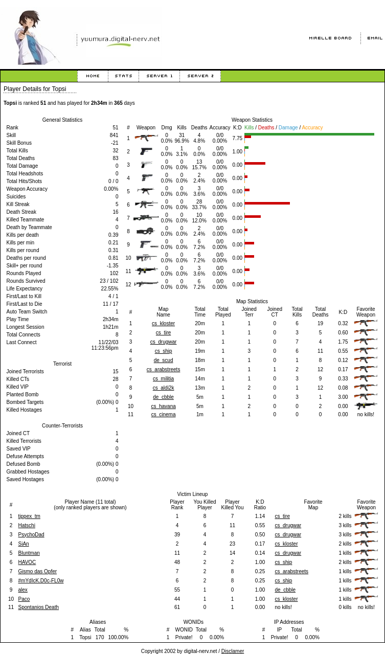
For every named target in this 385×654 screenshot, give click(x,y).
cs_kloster (163, 323)
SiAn (23, 544)
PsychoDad (31, 534)
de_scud (163, 360)
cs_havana (163, 406)
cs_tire (163, 332)
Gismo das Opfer (37, 571)
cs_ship (163, 351)
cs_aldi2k (163, 388)
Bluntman (29, 553)
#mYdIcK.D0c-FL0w (41, 580)
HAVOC (27, 562)
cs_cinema (163, 414)
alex (23, 590)
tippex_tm (29, 516)
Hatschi (26, 525)
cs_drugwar (163, 342)
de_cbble (163, 397)
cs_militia (163, 378)
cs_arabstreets (163, 369)
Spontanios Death (38, 607)
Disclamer (232, 651)
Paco (24, 599)
